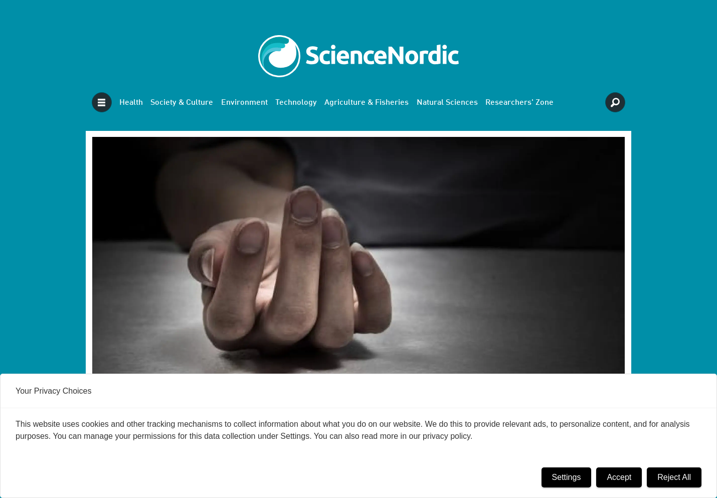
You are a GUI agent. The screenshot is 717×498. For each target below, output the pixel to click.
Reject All (674, 477)
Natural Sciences (447, 103)
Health (131, 103)
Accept (619, 477)
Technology (296, 103)
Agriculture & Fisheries (366, 103)
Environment (244, 103)
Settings (566, 477)
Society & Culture (181, 103)
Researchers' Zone (519, 103)
